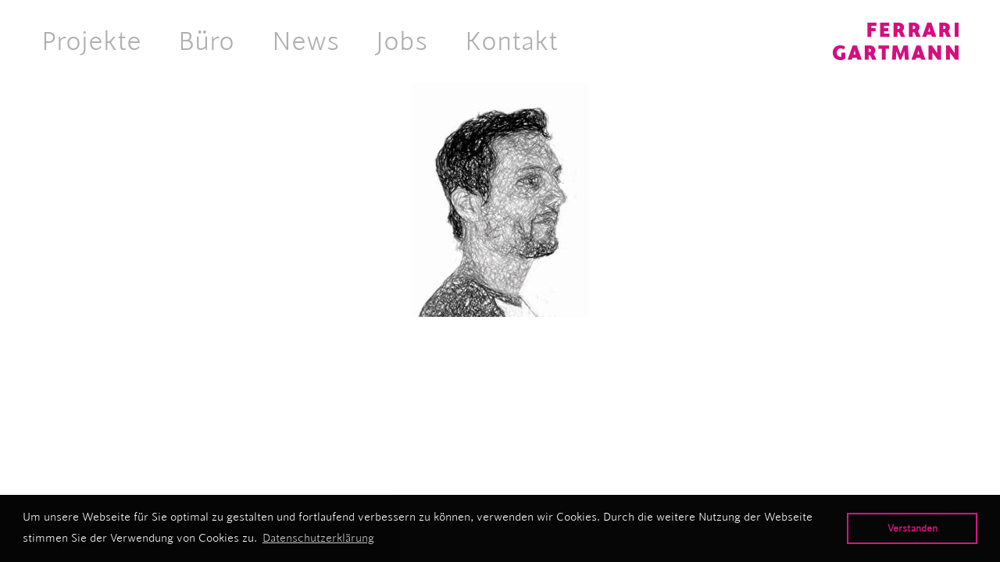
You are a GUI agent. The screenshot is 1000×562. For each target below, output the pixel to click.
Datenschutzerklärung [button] (318, 538)
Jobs (401, 40)
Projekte (91, 40)
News (305, 40)
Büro (206, 40)
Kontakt (511, 40)
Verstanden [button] (913, 528)
